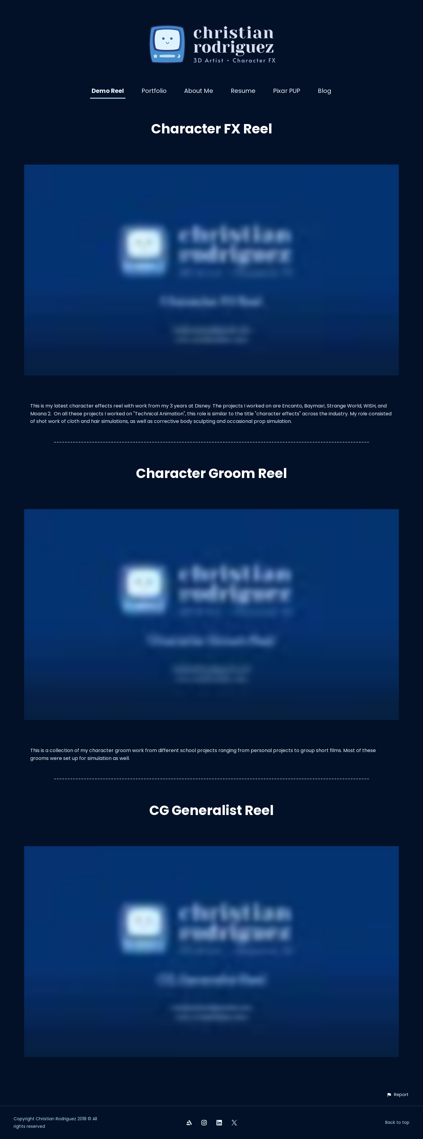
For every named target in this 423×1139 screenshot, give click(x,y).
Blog (324, 91)
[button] (397, 1094)
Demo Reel (108, 91)
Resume (243, 91)
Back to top (397, 1122)
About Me (198, 91)
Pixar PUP (286, 91)
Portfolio (154, 91)
